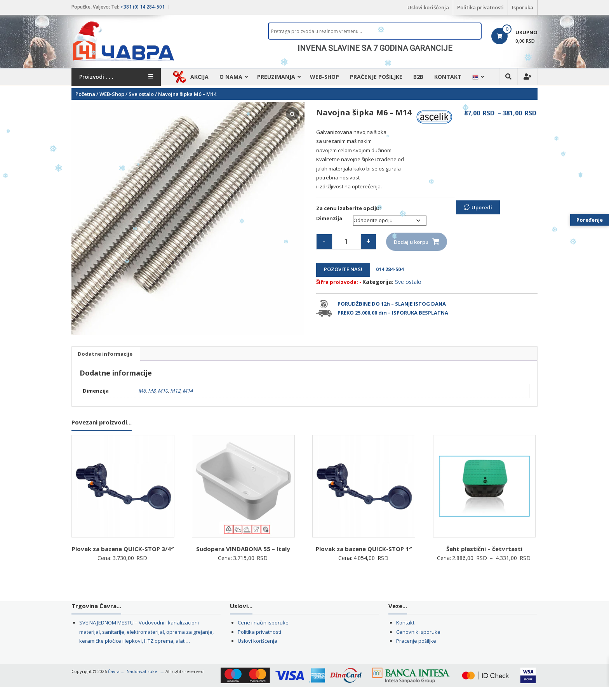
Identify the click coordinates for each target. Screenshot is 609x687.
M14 (188, 390)
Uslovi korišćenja (428, 7)
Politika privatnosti (480, 7)
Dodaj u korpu (411, 241)
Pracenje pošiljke (416, 640)
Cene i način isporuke (263, 622)
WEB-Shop (324, 76)
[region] (375, 48)
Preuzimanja (276, 76)
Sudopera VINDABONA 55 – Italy (243, 549)
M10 (163, 390)
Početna (85, 93)
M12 (175, 390)
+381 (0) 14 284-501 (142, 6)
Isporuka (522, 7)
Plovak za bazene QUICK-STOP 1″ (364, 549)
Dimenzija (329, 218)
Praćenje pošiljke (376, 76)
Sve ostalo (141, 93)
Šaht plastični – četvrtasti (484, 549)
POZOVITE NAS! (343, 269)
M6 (142, 390)
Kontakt (447, 76)
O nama (230, 76)
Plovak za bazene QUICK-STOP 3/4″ (123, 549)
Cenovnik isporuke (418, 631)
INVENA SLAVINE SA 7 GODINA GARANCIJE (375, 48)
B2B (418, 76)
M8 (151, 390)
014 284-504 (387, 269)
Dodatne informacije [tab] (105, 353)
